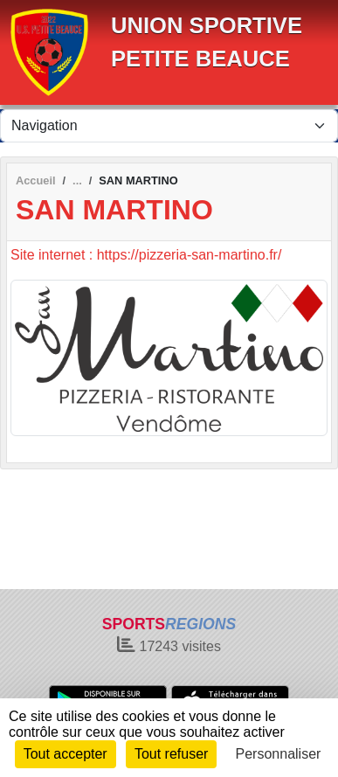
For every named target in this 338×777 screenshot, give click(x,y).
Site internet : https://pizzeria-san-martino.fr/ (145, 254)
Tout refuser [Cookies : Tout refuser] (171, 753)
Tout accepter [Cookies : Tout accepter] (65, 753)
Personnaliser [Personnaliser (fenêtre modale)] (278, 753)
